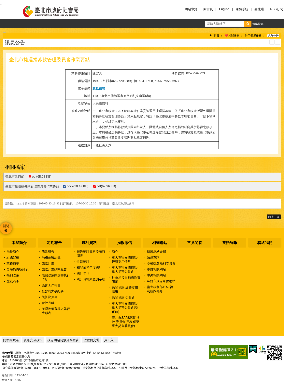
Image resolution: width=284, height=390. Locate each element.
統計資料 (89, 243)
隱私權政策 (11, 340)
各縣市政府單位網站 (161, 281)
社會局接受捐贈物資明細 (126, 279)
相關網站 (159, 243)
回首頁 (208, 9)
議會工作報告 (51, 285)
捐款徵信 (124, 243)
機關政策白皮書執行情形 (56, 277)
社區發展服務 (253, 35)
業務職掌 (13, 263)
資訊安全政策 (33, 340)
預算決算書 (49, 297)
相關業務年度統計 (89, 267)
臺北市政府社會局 (55, 11)
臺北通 (259, 9)
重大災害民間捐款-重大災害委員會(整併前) (125, 307)
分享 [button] (279, 23)
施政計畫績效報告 (54, 269)
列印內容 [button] (272, 42)
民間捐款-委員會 (123, 297)
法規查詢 (153, 257)
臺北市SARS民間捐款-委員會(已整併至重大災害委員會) (125, 322)
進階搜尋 (257, 23)
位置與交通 (91, 340)
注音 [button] (277, 42)
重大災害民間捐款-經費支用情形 (125, 259)
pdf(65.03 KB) (41, 176)
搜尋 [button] (247, 24)
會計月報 (48, 303)
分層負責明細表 (18, 269)
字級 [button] (270, 23)
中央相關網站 (156, 275)
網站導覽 (191, 9)
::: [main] (4, 31)
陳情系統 (242, 9)
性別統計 (83, 261)
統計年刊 (83, 273)
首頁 (216, 35)
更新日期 (7, 375)
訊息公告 (273, 35)
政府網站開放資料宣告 (63, 340)
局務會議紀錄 (51, 257)
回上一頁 (273, 216)
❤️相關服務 (232, 35)
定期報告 (54, 243)
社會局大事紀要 (53, 291)
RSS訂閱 (276, 9)
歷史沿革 (13, 281)
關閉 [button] (6, 226)
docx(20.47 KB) (77, 186)
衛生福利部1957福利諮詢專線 (160, 289)
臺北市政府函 (14, 176)
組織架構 (13, 257)
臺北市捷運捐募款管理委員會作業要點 (32, 186)
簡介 (115, 251)
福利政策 (13, 275)
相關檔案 (15, 167)
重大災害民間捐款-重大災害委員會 (125, 269)
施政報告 (48, 251)
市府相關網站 (156, 269)
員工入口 (110, 340)
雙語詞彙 (229, 243)
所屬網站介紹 (156, 251)
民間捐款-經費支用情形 (125, 289)
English (224, 9)
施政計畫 (48, 263)
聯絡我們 (264, 243)
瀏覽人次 (7, 380)
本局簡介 (19, 243)
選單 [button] (8, 11)
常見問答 (194, 243)
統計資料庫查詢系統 (91, 279)
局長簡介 (13, 251)
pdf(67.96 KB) (106, 186)
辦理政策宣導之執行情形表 (56, 311)
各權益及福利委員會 (161, 263)
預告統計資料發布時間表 (91, 253)
